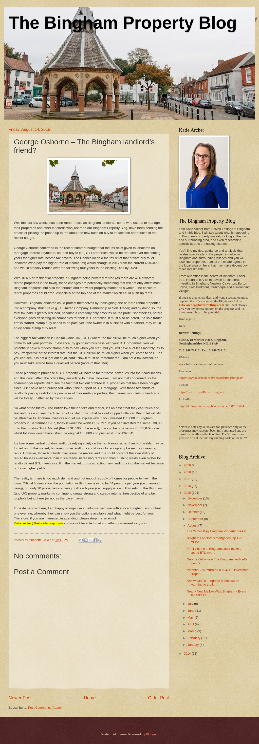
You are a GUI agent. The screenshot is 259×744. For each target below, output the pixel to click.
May (190, 617)
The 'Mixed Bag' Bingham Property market (216, 531)
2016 (188, 486)
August (192, 525)
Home (90, 697)
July (190, 604)
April (191, 624)
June (191, 610)
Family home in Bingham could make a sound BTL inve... (214, 550)
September (195, 519)
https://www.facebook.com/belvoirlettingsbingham (211, 378)
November (195, 505)
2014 (188, 653)
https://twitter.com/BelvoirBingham (201, 392)
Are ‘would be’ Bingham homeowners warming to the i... (213, 582)
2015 (188, 493)
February (194, 638)
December (195, 498)
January (193, 645)
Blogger (151, 734)
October (193, 512)
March (192, 631)
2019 (188, 465)
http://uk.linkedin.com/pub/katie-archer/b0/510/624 (211, 406)
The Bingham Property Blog (123, 22)
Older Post (158, 697)
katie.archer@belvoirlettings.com (201, 305)
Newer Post (20, 697)
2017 (188, 479)
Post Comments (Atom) (44, 707)
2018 (188, 472)
